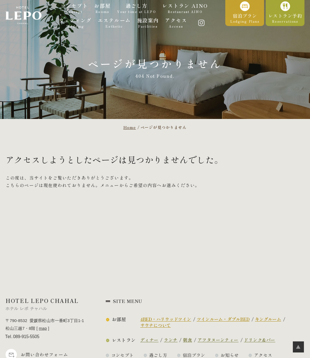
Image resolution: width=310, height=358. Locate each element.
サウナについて (155, 325)
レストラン (124, 340)
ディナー (149, 340)
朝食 (187, 340)
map (43, 328)
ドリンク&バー (259, 340)
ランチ (170, 340)
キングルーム (268, 319)
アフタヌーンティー (218, 340)
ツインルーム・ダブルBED (223, 319)
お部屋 (119, 319)
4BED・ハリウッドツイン (165, 319)
